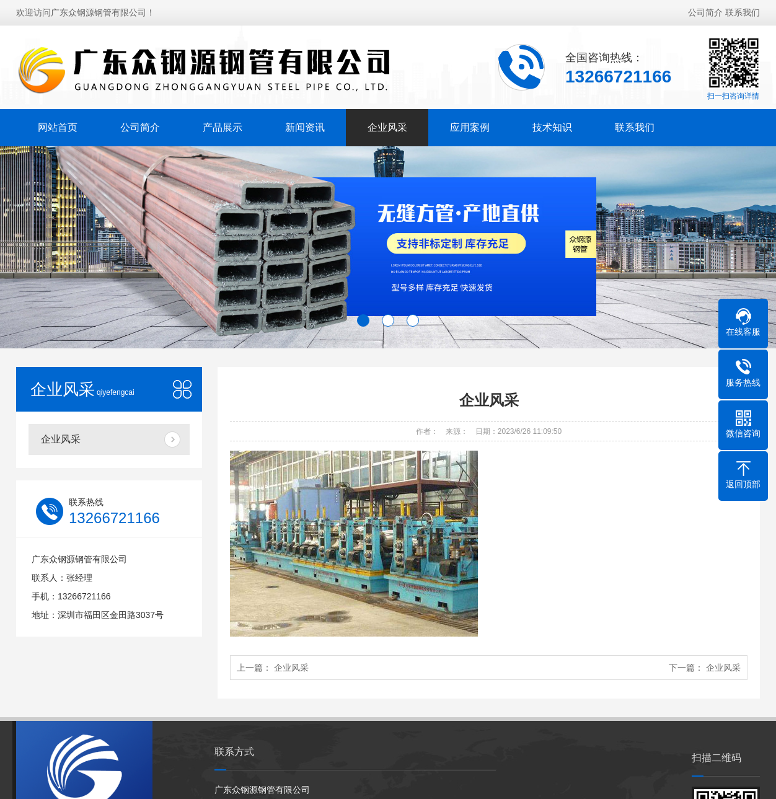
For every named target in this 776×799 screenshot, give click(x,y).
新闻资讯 (305, 127)
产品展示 (222, 127)
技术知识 (552, 127)
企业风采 (387, 127)
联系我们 (742, 12)
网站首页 (57, 127)
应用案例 (470, 127)
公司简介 (705, 12)
